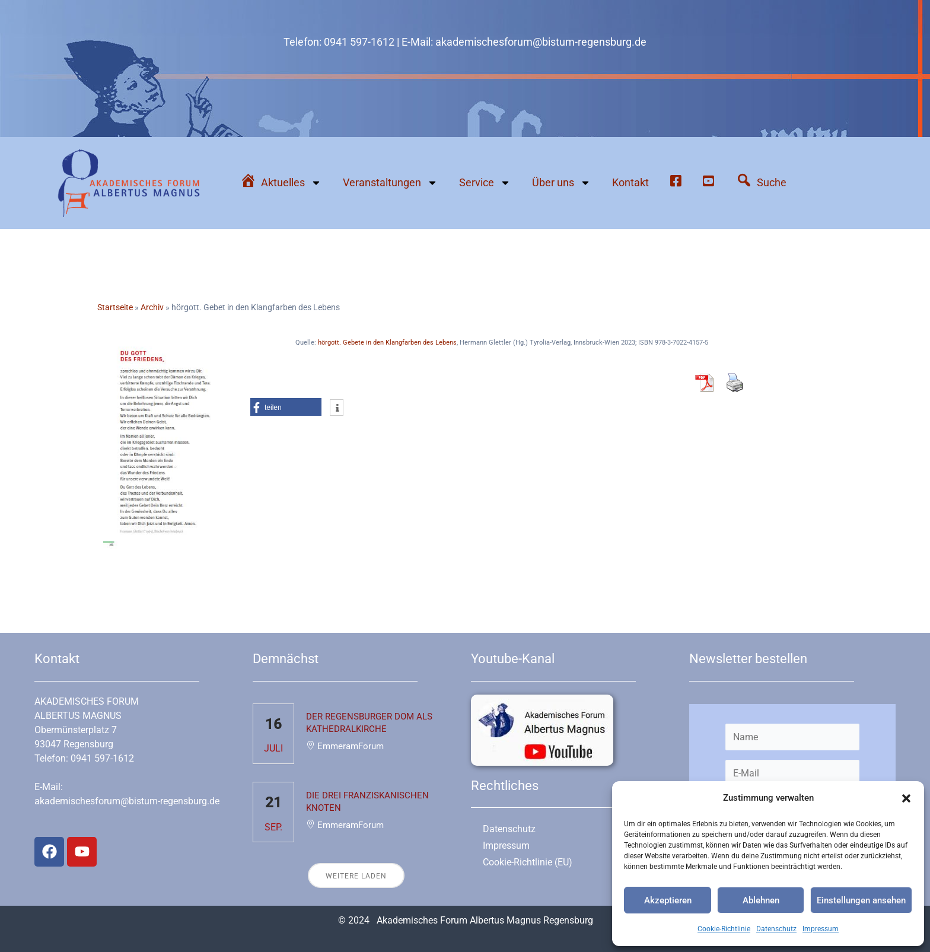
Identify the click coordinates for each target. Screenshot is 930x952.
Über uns (561, 182)
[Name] (792, 737)
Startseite (115, 307)
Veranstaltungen (390, 182)
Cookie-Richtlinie (724, 929)
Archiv (152, 307)
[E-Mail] (792, 773)
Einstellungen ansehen (861, 900)
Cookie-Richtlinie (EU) (527, 862)
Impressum (820, 929)
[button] (906, 798)
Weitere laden (356, 876)
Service (485, 182)
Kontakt (630, 182)
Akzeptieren (668, 900)
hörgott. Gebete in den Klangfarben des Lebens (387, 342)
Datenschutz (776, 929)
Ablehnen (761, 900)
